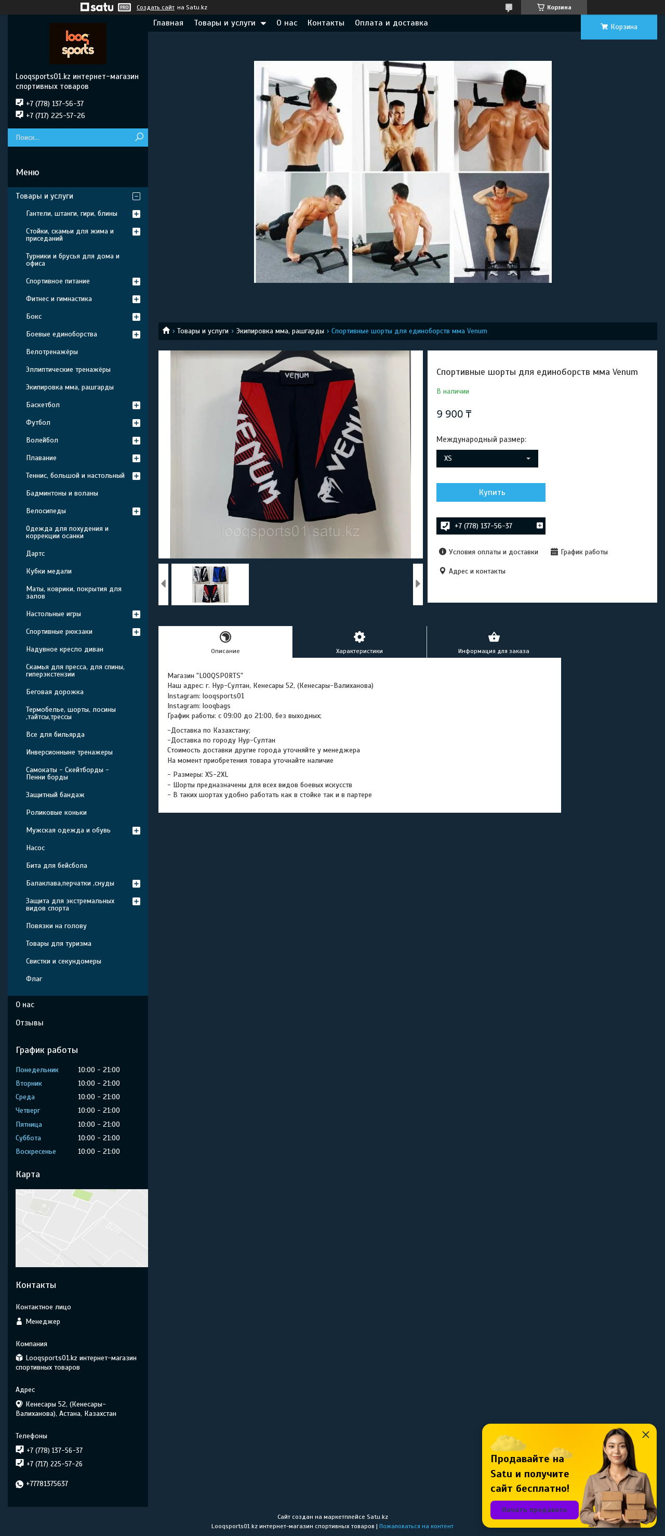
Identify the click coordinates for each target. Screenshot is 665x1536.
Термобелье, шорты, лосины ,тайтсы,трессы (71, 713)
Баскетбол (43, 404)
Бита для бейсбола (56, 865)
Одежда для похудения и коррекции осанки (67, 532)
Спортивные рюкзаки (59, 631)
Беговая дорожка (55, 691)
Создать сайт (156, 7)
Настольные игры (53, 613)
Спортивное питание (58, 281)
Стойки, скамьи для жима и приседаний (70, 235)
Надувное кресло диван (64, 649)
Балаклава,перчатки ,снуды (70, 883)
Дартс (35, 553)
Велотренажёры (52, 351)
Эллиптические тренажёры (68, 369)
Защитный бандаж (55, 794)
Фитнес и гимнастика (59, 298)
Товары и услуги (225, 23)
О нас (286, 23)
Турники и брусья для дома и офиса (72, 260)
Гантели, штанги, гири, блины (71, 213)
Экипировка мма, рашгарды (280, 331)
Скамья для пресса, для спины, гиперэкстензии (75, 670)
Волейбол (42, 440)
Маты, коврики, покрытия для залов (74, 592)
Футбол (38, 422)
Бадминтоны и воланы (62, 493)
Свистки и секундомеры (63, 961)
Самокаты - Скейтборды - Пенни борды (67, 773)
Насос (35, 847)
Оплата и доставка (391, 23)
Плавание (41, 457)
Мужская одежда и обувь (68, 830)
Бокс (34, 316)
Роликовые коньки (56, 812)
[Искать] (139, 137)
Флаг (34, 978)
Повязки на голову (56, 925)
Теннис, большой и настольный (75, 475)
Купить (492, 492)
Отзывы (30, 1022)
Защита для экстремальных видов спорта (70, 904)
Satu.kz (377, 1516)
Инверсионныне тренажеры (69, 752)
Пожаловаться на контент (416, 1526)
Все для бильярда (55, 734)
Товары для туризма (58, 943)
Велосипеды (46, 510)
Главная (168, 23)
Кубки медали (49, 571)
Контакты (326, 23)
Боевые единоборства (61, 334)
